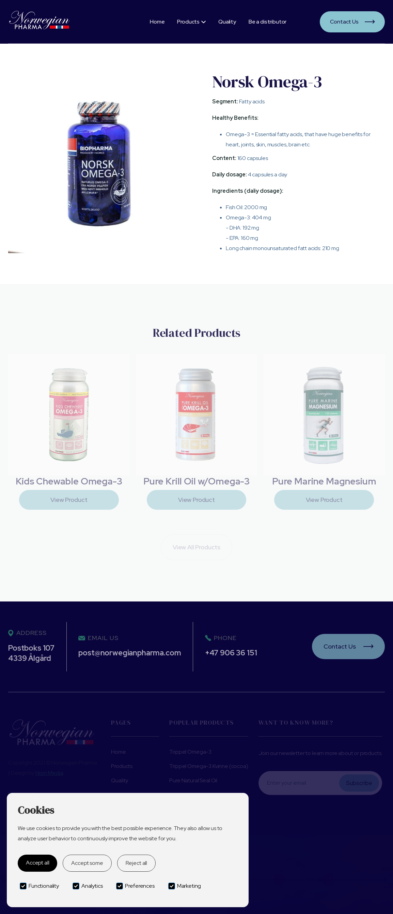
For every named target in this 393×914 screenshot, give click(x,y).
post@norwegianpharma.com (129, 653)
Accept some (87, 863)
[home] (61, 21)
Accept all (37, 862)
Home (157, 21)
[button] (191, 22)
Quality (227, 21)
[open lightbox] (98, 162)
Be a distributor (267, 21)
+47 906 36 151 (231, 653)
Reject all (136, 863)
